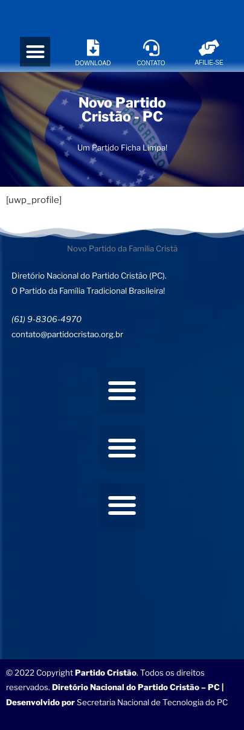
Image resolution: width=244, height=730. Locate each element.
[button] (35, 52)
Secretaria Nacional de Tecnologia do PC (153, 702)
